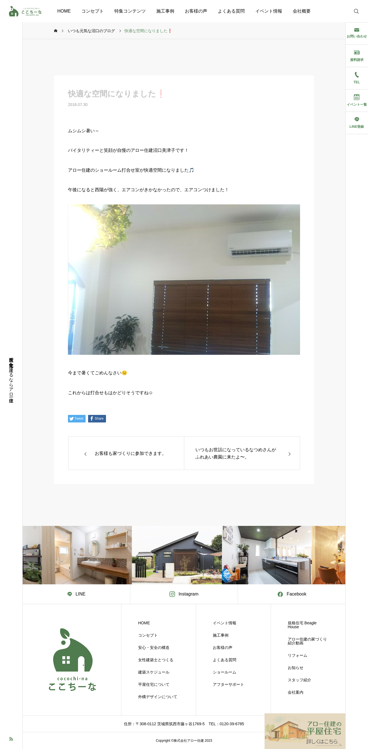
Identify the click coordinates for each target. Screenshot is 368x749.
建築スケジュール (153, 672)
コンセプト (92, 11)
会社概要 (302, 11)
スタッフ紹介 (299, 680)
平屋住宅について (153, 684)
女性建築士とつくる (155, 660)
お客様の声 (196, 11)
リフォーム (297, 655)
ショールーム (224, 672)
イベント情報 (268, 11)
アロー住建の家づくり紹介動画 (307, 641)
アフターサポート (228, 684)
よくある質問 (231, 11)
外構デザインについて (157, 697)
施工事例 (165, 11)
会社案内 (295, 692)
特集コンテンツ (130, 11)
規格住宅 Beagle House (302, 625)
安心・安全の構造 (153, 647)
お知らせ (295, 668)
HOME (64, 11)
